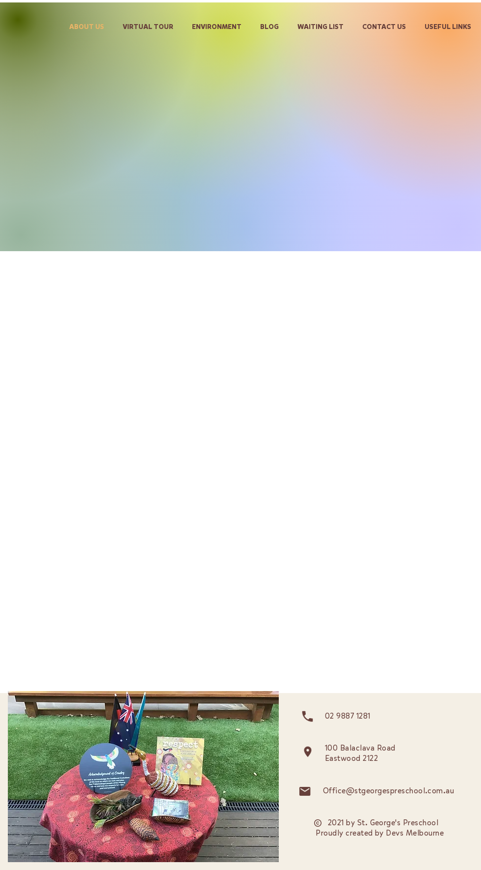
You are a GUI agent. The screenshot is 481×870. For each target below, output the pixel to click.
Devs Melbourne (415, 833)
